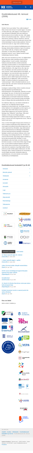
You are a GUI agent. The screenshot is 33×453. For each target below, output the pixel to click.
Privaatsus (4, 444)
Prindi (28, 19)
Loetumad (19, 251)
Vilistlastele (16, 176)
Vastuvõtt (4, 256)
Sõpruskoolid (6, 197)
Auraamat (5, 179)
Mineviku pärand (16, 172)
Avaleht (4, 432)
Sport (3, 267)
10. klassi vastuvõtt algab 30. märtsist (12, 255)
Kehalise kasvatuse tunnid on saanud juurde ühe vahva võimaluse (15, 291)
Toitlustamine (6, 204)
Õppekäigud (5, 274)
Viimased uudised (8, 251)
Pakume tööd (17, 2)
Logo (4, 190)
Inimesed (16, 168)
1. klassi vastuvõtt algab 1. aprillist (11, 260)
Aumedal (5, 183)
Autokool (5, 208)
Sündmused (5, 279)
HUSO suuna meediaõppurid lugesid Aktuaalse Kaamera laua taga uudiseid (14, 271)
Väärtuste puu (6, 193)
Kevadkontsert (6, 278)
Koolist (9, 432)
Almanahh (5, 186)
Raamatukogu (6, 200)
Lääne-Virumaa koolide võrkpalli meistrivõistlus (14, 265)
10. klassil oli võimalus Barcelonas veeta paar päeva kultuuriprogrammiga (16, 284)
